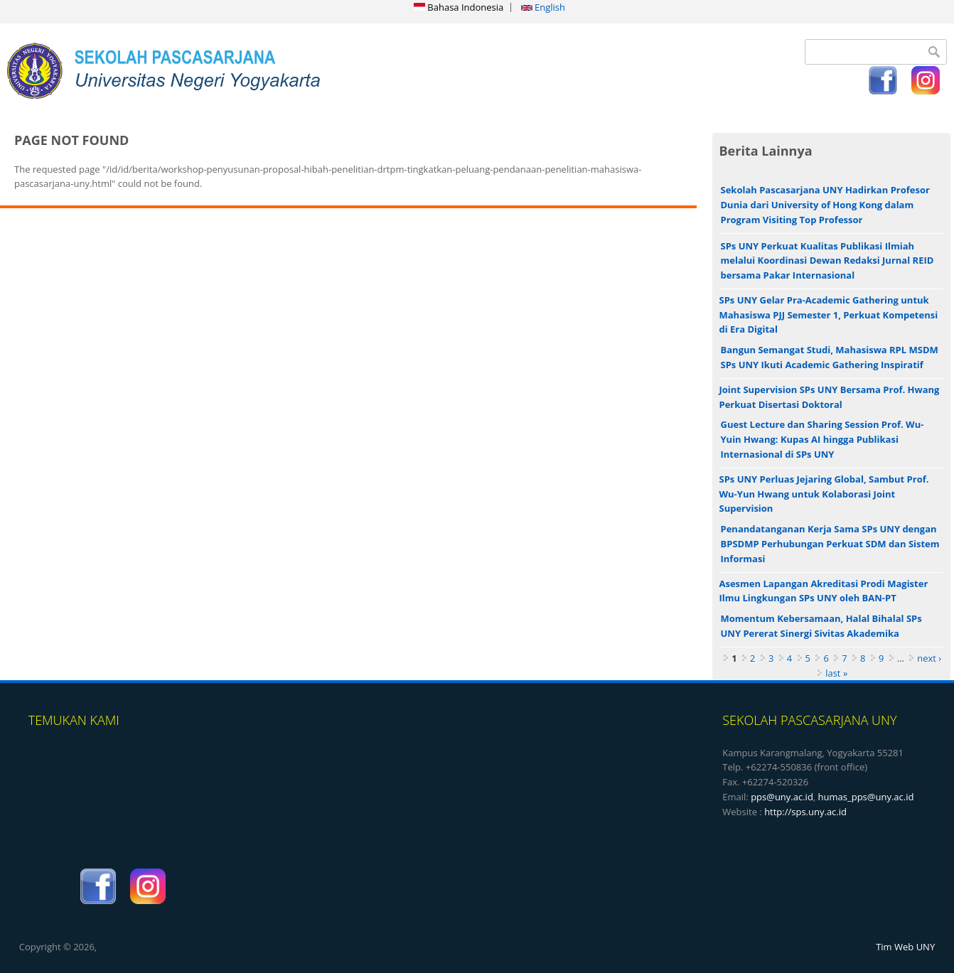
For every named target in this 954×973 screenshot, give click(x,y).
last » (836, 673)
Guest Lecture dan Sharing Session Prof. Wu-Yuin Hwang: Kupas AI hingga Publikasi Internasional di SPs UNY (822, 439)
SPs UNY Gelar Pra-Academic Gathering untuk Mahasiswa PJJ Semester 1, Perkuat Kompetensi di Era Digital (828, 315)
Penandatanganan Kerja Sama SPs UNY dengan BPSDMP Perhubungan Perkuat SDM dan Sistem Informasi (830, 543)
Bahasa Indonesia (458, 7)
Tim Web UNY (905, 946)
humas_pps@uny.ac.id (866, 796)
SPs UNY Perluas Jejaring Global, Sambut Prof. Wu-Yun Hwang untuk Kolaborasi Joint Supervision (824, 494)
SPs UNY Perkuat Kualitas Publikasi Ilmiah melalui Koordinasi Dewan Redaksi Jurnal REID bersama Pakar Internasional (827, 261)
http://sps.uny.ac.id (805, 811)
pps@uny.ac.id (782, 796)
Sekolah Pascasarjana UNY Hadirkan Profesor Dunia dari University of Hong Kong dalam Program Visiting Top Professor (825, 204)
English (543, 7)
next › (929, 658)
